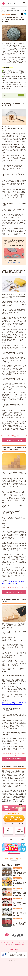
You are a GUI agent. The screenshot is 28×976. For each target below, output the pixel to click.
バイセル (16, 950)
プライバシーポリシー (21, 943)
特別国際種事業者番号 (18, 945)
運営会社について (5, 943)
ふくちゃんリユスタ (14, 947)
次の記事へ (22, 859)
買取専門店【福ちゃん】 (14, 961)
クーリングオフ (8, 945)
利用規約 (13, 943)
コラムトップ (14, 859)
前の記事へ (5, 859)
